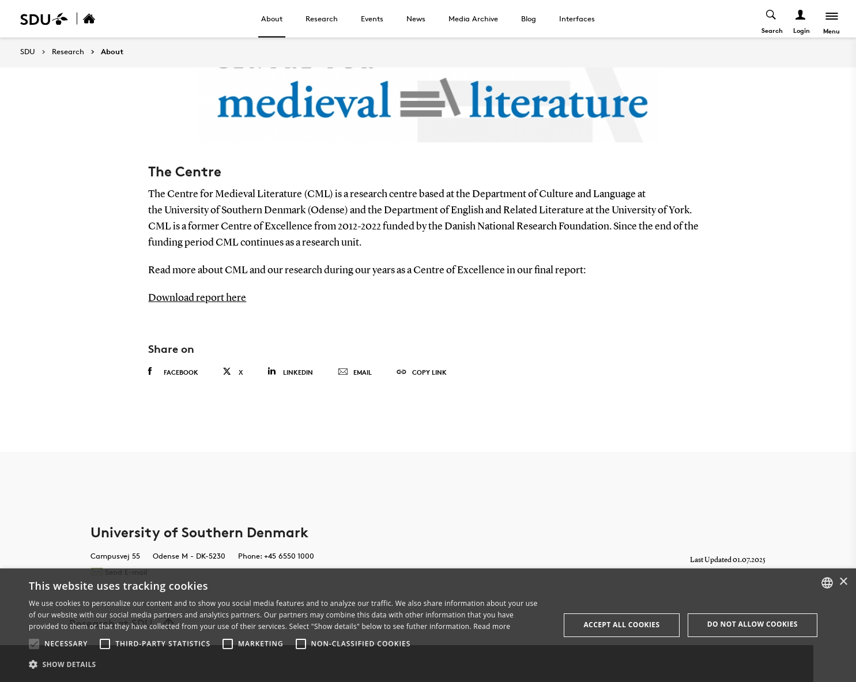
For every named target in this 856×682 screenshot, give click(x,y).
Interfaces (577, 18)
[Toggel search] (771, 18)
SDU (27, 51)
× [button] (843, 582)
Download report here (197, 298)
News (415, 18)
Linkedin (290, 371)
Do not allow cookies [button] (752, 624)
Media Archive (473, 18)
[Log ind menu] (800, 18)
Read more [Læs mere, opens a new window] (491, 626)
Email (355, 371)
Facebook (173, 371)
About (271, 18)
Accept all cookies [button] (621, 625)
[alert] (428, 625)
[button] (34, 643)
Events (372, 18)
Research (322, 18)
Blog (528, 18)
